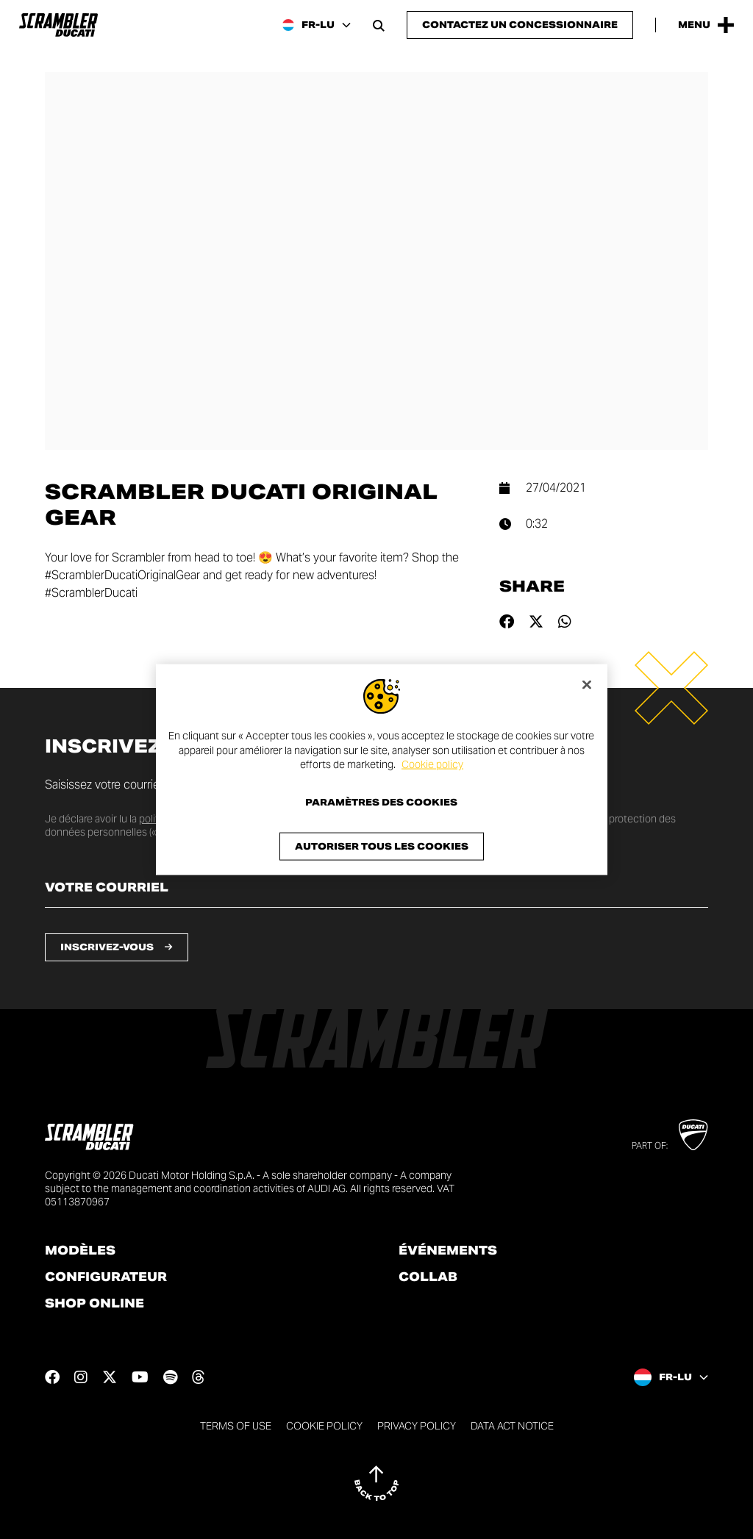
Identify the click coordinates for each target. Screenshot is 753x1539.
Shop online (94, 1304)
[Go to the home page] (58, 25)
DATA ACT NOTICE (512, 1425)
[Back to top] (376, 1483)
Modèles (80, 1251)
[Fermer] (587, 685)
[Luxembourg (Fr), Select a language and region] (316, 25)
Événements (448, 1251)
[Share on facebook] (506, 621)
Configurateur (106, 1277)
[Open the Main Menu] (706, 25)
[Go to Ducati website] (693, 1134)
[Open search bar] (379, 25)
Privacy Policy (416, 1425)
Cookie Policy (324, 1425)
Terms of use (235, 1425)
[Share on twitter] (536, 621)
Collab (428, 1277)
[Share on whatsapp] (564, 621)
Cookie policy (432, 764)
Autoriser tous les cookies (381, 845)
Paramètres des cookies (381, 801)
